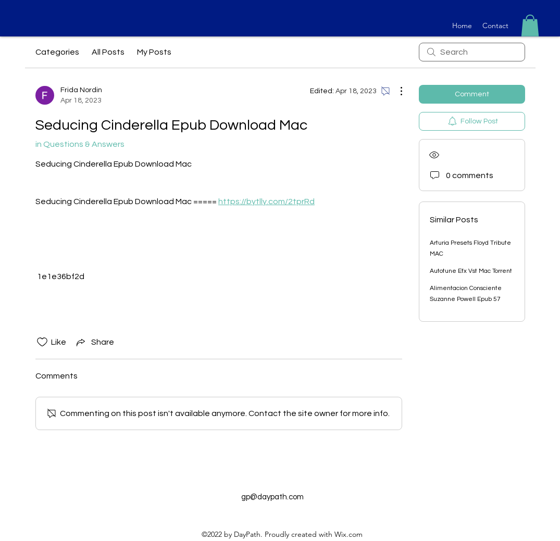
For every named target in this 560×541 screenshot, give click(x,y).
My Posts (154, 52)
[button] (530, 25)
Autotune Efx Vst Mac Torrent (471, 271)
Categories (57, 52)
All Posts (108, 52)
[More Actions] (396, 91)
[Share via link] (94, 342)
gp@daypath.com (272, 497)
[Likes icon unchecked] (42, 342)
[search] (472, 52)
